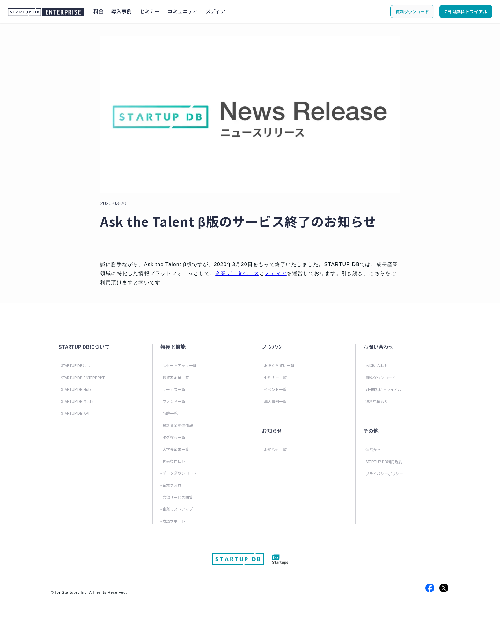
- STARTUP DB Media (76, 401)
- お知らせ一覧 (274, 449)
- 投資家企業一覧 (174, 377)
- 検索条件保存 (172, 461)
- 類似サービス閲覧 (176, 497)
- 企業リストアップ (176, 509)
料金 (98, 11)
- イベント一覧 (274, 389)
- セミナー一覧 (274, 377)
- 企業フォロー (172, 485)
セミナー (149, 11)
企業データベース (237, 273)
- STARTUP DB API (74, 413)
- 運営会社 (371, 449)
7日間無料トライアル (466, 11)
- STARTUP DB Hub (75, 389)
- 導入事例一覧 (274, 401)
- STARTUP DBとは (74, 365)
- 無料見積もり (375, 401)
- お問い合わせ (375, 365)
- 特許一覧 (169, 413)
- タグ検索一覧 (172, 437)
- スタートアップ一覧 (178, 365)
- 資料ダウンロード (379, 377)
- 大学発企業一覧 (174, 449)
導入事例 (121, 11)
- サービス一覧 (172, 389)
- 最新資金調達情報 (176, 425)
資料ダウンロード (412, 12)
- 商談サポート (172, 521)
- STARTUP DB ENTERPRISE (82, 377)
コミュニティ (182, 11)
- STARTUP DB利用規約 (382, 461)
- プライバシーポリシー (383, 473)
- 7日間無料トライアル (382, 389)
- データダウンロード (178, 473)
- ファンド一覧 (172, 401)
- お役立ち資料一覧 (278, 365)
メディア (215, 11)
